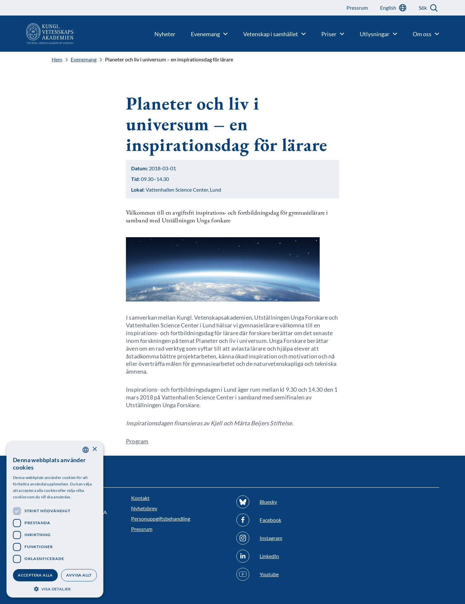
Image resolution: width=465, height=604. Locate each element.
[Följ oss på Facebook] (285, 520)
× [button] (94, 449)
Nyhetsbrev (144, 508)
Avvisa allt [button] (78, 575)
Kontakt (140, 498)
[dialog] (54, 520)
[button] (55, 588)
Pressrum (141, 529)
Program (137, 441)
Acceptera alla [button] (35, 575)
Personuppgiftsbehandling (160, 518)
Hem (57, 59)
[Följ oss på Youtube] (285, 574)
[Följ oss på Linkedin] (285, 556)
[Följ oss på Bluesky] (285, 501)
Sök (423, 8)
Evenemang (84, 59)
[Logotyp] (37, 34)
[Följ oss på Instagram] (285, 538)
